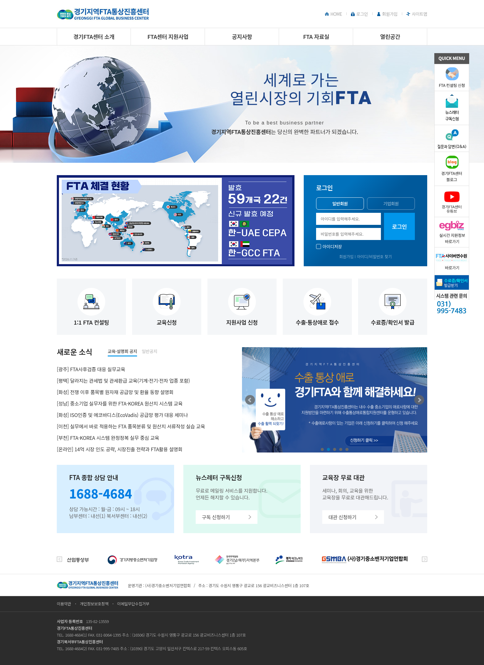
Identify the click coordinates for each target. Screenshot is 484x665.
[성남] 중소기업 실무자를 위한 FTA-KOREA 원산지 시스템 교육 (119, 403)
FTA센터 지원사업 (168, 36)
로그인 (362, 14)
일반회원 (340, 203)
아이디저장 (332, 246)
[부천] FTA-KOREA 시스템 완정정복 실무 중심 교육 (108, 437)
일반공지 (149, 351)
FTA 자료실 (316, 36)
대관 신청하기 (342, 517)
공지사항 (242, 36)
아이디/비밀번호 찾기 (374, 256)
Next (419, 400)
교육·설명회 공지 (122, 351)
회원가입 (390, 14)
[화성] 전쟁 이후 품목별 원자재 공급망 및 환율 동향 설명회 (115, 392)
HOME (336, 14)
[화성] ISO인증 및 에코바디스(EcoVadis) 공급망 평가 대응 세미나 (122, 414)
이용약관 (64, 604)
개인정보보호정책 (94, 604)
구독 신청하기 (216, 517)
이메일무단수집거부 (133, 604)
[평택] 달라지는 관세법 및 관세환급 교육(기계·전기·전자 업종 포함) (123, 380)
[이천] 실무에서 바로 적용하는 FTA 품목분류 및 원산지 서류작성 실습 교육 (131, 426)
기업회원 (390, 203)
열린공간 (390, 36)
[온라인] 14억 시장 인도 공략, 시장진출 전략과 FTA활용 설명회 (119, 449)
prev (59, 559)
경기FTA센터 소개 (94, 36)
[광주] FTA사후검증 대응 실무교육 (91, 369)
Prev (250, 400)
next (424, 559)
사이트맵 (419, 14)
